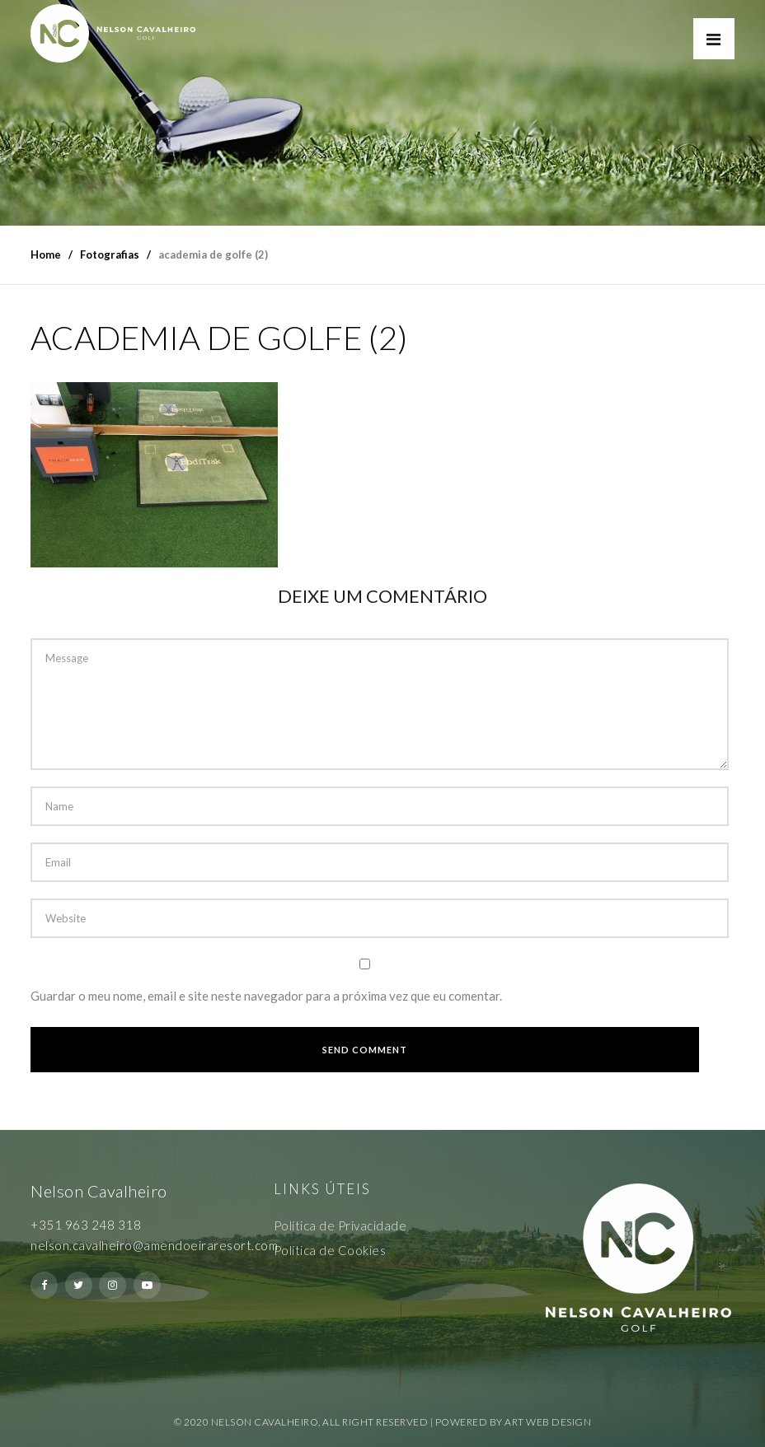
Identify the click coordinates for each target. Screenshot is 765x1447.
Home (46, 254)
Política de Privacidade (340, 1225)
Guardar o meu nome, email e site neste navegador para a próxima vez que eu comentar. (266, 995)
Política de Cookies (330, 1250)
